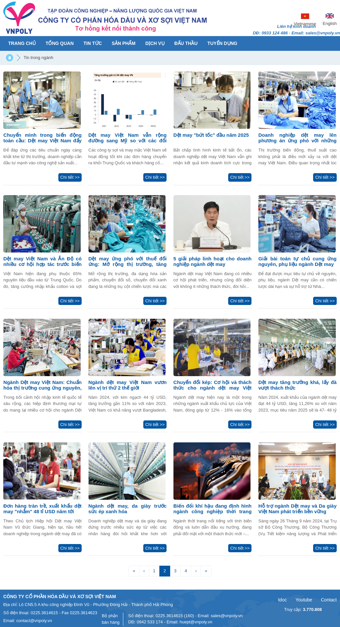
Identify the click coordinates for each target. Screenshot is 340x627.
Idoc (282, 599)
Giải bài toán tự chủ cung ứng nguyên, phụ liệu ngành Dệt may (297, 261)
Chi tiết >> (70, 177)
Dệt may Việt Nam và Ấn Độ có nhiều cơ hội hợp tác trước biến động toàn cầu (42, 264)
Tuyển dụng (222, 43)
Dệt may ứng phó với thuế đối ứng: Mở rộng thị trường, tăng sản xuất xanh (128, 264)
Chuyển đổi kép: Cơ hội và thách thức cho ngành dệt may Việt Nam (212, 387)
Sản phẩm (123, 43)
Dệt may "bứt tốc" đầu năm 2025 (211, 135)
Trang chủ (22, 43)
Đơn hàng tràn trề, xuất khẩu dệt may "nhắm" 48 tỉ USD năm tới (42, 508)
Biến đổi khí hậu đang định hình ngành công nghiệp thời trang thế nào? (212, 511)
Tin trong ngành (38, 57)
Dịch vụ (155, 43)
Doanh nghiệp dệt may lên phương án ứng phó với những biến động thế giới (297, 140)
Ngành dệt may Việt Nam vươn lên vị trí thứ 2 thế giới (128, 385)
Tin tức (93, 43)
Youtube (303, 599)
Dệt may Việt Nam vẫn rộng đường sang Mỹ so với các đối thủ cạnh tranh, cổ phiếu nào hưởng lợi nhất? (128, 143)
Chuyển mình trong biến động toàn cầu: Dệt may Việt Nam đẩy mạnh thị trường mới (42, 140)
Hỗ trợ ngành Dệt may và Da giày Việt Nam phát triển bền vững (297, 508)
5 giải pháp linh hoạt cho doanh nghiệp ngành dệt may (212, 261)
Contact (329, 599)
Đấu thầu (186, 43)
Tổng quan (60, 43)
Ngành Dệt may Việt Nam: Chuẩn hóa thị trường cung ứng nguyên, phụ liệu (42, 387)
